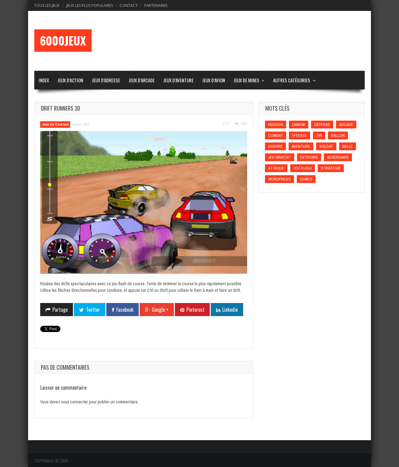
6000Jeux (63, 40)
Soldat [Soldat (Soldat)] (326, 146)
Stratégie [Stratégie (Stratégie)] (331, 168)
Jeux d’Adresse (106, 80)
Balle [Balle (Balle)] (347, 146)
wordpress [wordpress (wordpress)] (279, 179)
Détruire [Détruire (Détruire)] (309, 157)
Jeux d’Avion (213, 80)
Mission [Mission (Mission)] (275, 124)
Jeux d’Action (70, 80)
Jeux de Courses (55, 124)
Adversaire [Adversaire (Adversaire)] (338, 157)
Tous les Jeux (47, 5)
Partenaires (155, 5)
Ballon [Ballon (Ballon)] (338, 135)
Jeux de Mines (246, 80)
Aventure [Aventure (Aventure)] (301, 146)
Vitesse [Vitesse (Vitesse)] (299, 135)
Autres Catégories (291, 80)
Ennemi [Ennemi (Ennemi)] (298, 124)
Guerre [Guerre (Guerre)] (275, 146)
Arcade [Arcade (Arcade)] (346, 124)
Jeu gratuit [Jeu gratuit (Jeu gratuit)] (279, 157)
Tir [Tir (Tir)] (319, 135)
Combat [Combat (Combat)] (275, 135)
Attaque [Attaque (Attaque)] (276, 168)
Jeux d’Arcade (141, 80)
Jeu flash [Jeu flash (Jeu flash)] (302, 168)
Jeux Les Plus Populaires (89, 5)
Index (44, 80)
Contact (128, 5)
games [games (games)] (306, 179)
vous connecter (74, 402)
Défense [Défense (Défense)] (322, 124)
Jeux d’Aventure (178, 80)
